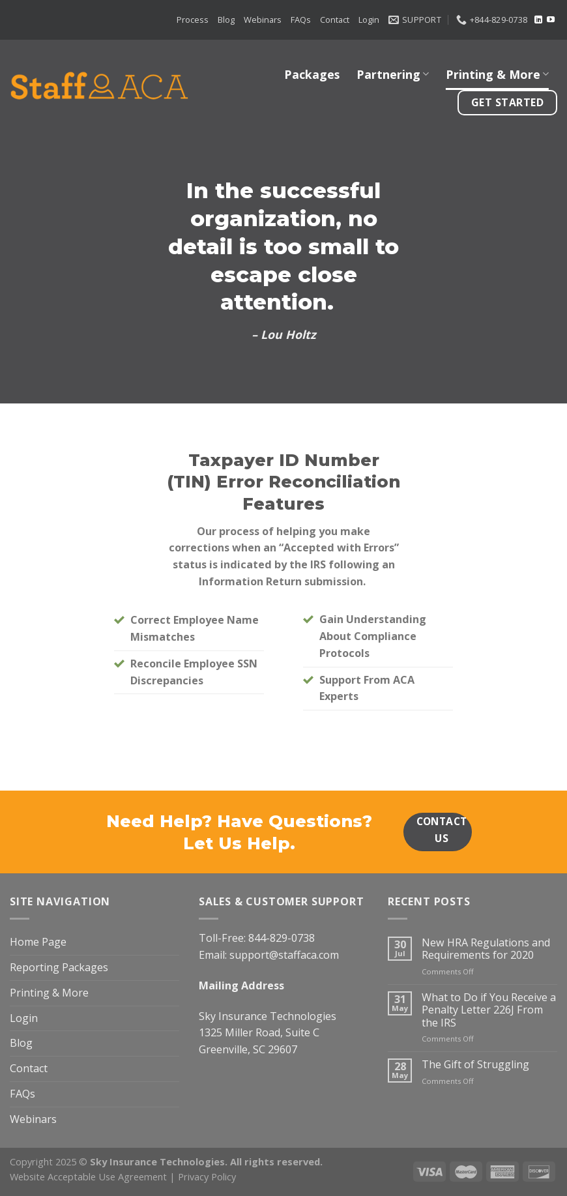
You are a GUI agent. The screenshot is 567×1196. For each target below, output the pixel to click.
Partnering (392, 74)
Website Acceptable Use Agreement (88, 1176)
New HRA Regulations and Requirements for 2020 (486, 949)
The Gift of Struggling (475, 1064)
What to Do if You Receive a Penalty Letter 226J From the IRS (489, 1010)
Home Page (38, 942)
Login (368, 19)
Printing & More (497, 74)
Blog (226, 19)
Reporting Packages (59, 967)
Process (193, 19)
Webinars (263, 19)
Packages (312, 74)
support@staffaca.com (284, 955)
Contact (334, 19)
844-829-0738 (281, 938)
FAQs (301, 19)
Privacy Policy (207, 1176)
